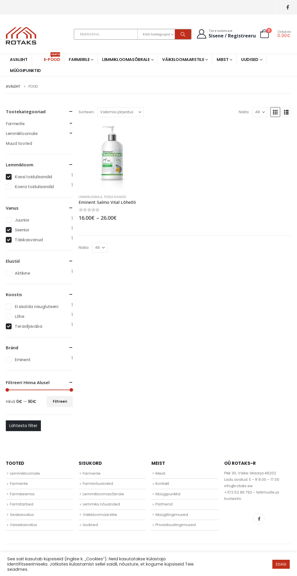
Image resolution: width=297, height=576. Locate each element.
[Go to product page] (112, 156)
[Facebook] (287, 7)
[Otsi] (183, 34)
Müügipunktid (25, 70)
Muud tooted (19, 143)
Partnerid (164, 504)
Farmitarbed (21, 504)
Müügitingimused (171, 514)
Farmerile (79, 59)
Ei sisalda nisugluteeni (36, 306)
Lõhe (19, 316)
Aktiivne (22, 273)
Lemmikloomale (90, 197)
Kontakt (162, 483)
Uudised (249, 59)
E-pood (52, 58)
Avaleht (19, 59)
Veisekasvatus (23, 524)
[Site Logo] (21, 35)
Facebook (259, 519)
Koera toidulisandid (34, 187)
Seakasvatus (22, 514)
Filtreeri (60, 401)
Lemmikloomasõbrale (126, 59)
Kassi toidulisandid (33, 177)
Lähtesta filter (23, 426)
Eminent (22, 360)
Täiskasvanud (29, 240)
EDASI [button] (281, 564)
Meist (222, 59)
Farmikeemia (22, 494)
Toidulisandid (115, 197)
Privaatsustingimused (175, 524)
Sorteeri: (87, 112)
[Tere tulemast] (226, 34)
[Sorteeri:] (120, 112)
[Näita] (259, 112)
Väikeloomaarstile (183, 59)
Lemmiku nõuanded (101, 504)
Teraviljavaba (28, 326)
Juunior (22, 220)
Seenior (22, 230)
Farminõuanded (98, 483)
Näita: (244, 112)
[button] (275, 112)
